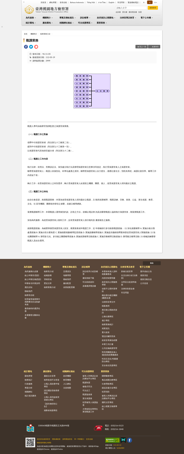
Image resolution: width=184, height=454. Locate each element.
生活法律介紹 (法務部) (129, 276)
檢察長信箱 (29, 295)
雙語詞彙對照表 (108, 336)
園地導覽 (28, 376)
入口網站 (67, 384)
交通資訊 (67, 271)
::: (23, 2)
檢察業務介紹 (45, 34)
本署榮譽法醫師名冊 (32, 316)
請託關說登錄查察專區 (51, 391)
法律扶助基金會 (128, 288)
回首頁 (43, 2)
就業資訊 (106, 328)
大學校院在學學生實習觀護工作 (90, 410)
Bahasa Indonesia (77, 2)
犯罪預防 (106, 392)
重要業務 (101, 22)
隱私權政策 (56, 439)
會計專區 (106, 320)
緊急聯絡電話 (133, 2)
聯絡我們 (28, 291)
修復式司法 (87, 386)
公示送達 (144, 283)
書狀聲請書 (133, 12)
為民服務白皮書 (31, 271)
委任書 (124, 12)
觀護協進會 (87, 394)
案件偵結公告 (146, 271)
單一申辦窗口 (79, 439)
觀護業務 (32, 40)
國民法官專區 (107, 402)
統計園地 (30, 22)
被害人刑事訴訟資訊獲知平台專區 (90, 377)
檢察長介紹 (49, 271)
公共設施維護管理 (109, 348)
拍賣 (140, 12)
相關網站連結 (65, 22)
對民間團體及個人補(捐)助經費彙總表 (110, 353)
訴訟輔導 (84, 17)
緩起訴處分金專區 (109, 388)
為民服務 (30, 17)
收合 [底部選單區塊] (151, 263)
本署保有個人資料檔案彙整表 (109, 272)
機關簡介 (47, 17)
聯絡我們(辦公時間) (44, 443)
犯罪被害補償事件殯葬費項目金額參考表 (32, 302)
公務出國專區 (107, 316)
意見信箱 (89, 439)
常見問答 (121, 2)
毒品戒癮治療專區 (109, 380)
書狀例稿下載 (88, 278)
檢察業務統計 (107, 324)
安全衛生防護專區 (109, 365)
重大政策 (106, 332)
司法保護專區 (84, 22)
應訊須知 (28, 287)
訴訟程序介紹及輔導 (90, 272)
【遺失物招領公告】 (50, 405)
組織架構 (48, 275)
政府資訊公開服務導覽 (109, 283)
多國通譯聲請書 (89, 286)
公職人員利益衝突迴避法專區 (51, 398)
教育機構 (67, 380)
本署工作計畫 (107, 344)
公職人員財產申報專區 (51, 385)
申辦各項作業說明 (32, 283)
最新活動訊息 (146, 279)
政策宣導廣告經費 (109, 340)
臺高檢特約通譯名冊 (32, 309)
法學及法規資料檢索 (128, 283)
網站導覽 (52, 2)
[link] (26, 47)
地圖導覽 (67, 275)
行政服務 (28, 384)
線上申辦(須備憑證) (33, 279)
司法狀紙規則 (88, 282)
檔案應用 (106, 306)
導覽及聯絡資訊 (66, 17)
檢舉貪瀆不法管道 (51, 380)
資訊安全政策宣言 (43, 439)
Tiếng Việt (91, 2)
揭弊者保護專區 (50, 410)
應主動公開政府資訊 (109, 311)
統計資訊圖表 (30, 395)
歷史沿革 (48, 283)
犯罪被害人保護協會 (90, 403)
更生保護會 (87, 398)
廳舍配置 (67, 283)
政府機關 (67, 376)
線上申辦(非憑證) (32, 275)
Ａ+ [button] (155, 2)
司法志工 (86, 390)
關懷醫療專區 (107, 376)
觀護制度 (86, 382)
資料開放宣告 (67, 439)
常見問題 (125, 292)
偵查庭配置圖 (69, 287)
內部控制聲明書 (108, 278)
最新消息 (144, 275)
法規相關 (67, 388)
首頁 (25, 34)
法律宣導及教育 (127, 17)
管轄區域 (48, 279)
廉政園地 (47, 22)
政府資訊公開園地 (105, 17)
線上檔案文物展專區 (109, 407)
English (111, 2)
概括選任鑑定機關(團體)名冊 (109, 296)
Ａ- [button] (144, 2)
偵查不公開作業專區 (109, 289)
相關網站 (28, 392)
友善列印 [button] (155, 47)
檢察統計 (28, 380)
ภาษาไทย (102, 2)
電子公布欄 (146, 17)
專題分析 (28, 388)
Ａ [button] (150, 2)
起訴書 (118, 12)
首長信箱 (63, 2)
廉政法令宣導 (49, 376)
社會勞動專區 (107, 384)
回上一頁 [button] (142, 47)
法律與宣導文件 (108, 302)
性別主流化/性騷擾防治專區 (110, 360)
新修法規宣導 (127, 271)
